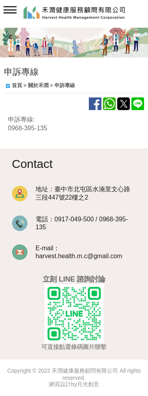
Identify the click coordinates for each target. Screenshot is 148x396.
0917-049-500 (74, 219)
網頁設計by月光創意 (74, 384)
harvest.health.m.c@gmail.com (79, 256)
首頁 (17, 85)
